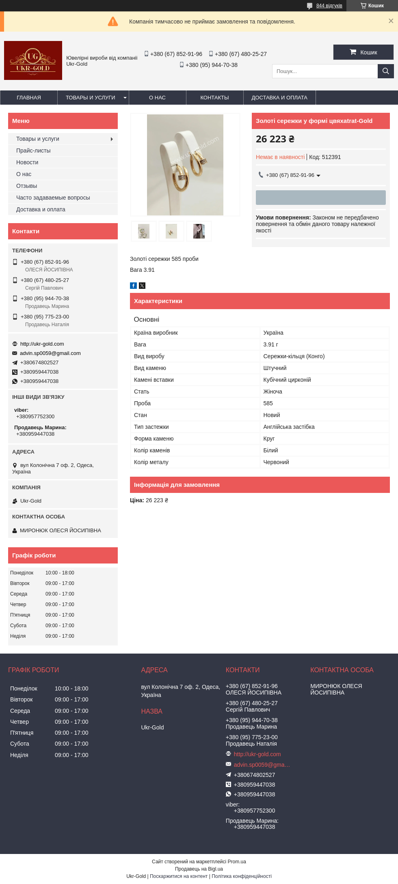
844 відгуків (329, 6)
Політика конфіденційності (242, 876)
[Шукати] (386, 71)
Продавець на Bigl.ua (199, 869)
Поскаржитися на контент (179, 876)
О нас (157, 98)
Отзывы (26, 186)
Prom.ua (237, 862)
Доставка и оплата (279, 98)
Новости (27, 162)
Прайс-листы (33, 150)
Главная (29, 98)
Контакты (214, 98)
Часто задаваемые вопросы (53, 197)
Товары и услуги (90, 98)
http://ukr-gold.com (42, 344)
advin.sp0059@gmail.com (50, 353)
